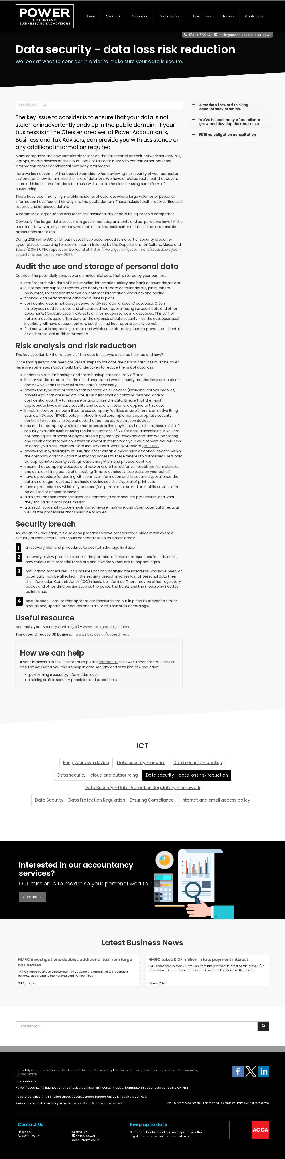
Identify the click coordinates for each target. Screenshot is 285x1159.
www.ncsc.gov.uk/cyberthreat (102, 634)
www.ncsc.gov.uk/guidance (106, 626)
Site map (86, 1070)
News (228, 16)
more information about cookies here (98, 1103)
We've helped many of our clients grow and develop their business (229, 121)
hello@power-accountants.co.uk (245, 35)
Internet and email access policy (216, 800)
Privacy (137, 1070)
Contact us (254, 16)
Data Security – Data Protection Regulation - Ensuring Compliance (104, 800)
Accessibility (103, 1070)
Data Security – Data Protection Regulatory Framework (142, 788)
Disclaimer (122, 1070)
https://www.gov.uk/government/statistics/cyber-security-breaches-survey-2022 (98, 252)
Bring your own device (86, 763)
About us (113, 16)
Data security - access (141, 763)
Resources (202, 16)
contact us (108, 662)
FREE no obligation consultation (227, 134)
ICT (45, 105)
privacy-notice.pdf (166, 1070)
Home (90, 16)
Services (139, 16)
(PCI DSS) (150, 446)
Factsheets (169, 16)
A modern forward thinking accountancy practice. (223, 106)
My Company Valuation (43, 1070)
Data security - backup (197, 763)
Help (147, 1070)
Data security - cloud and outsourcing (97, 775)
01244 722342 (200, 35)
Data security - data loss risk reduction (187, 775)
